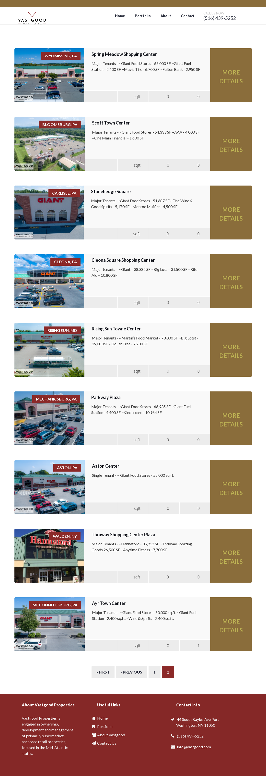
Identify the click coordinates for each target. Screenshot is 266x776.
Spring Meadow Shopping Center (124, 54)
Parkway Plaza (106, 397)
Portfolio (143, 16)
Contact (188, 16)
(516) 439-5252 (219, 18)
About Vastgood (111, 734)
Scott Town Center (111, 122)
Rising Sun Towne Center (116, 328)
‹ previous (131, 672)
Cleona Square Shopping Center (123, 260)
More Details (231, 77)
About (166, 16)
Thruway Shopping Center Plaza (123, 534)
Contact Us (106, 743)
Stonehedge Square (111, 191)
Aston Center (105, 466)
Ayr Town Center (109, 603)
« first (103, 672)
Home (120, 16)
